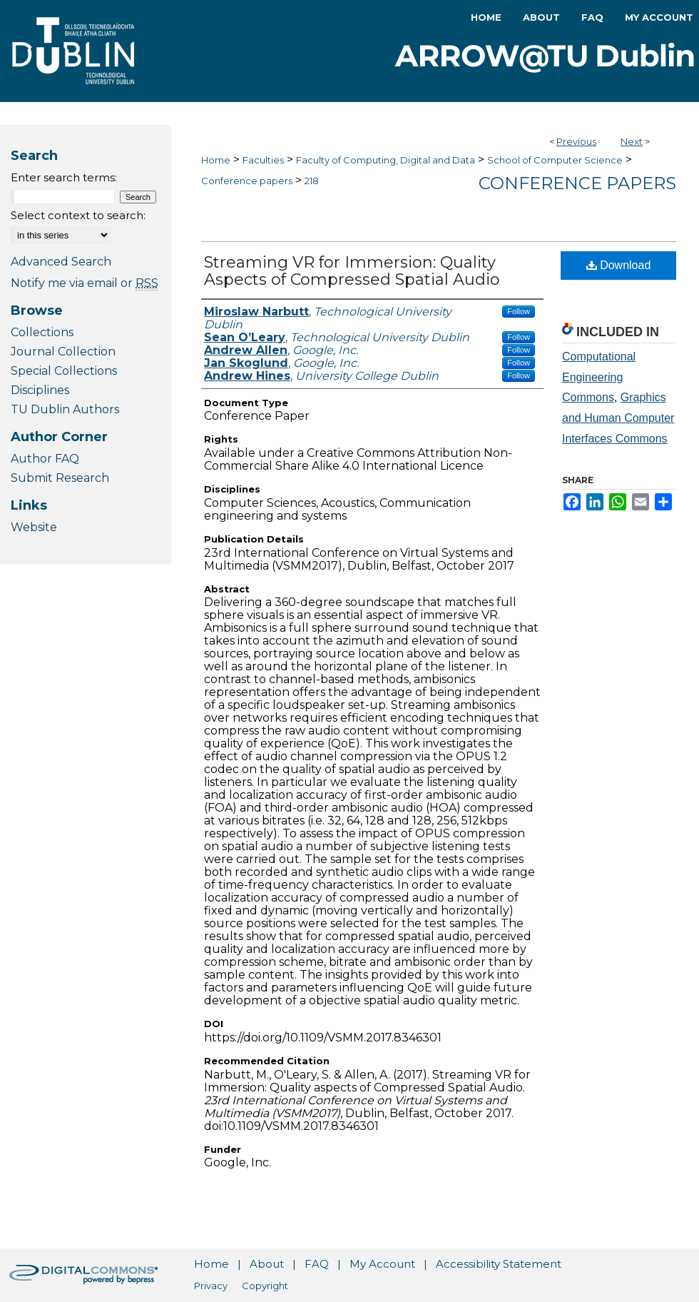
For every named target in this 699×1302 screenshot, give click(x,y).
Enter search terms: (64, 177)
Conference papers (246, 180)
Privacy (211, 1285)
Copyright (265, 1285)
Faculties (263, 160)
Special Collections (64, 371)
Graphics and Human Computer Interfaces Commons (618, 418)
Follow (518, 311)
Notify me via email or (84, 283)
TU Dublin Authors (65, 409)
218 (312, 180)
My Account (382, 1264)
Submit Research (60, 478)
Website (34, 527)
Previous (576, 141)
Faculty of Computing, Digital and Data (385, 160)
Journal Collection (63, 351)
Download (618, 265)
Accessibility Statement (498, 1264)
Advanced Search (61, 261)
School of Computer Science (555, 160)
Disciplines (40, 390)
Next (632, 141)
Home (215, 160)
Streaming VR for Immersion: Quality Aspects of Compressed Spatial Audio (352, 271)
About (267, 1264)
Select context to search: (78, 215)
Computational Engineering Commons (599, 377)
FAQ (317, 1264)
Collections (42, 332)
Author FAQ (45, 458)
